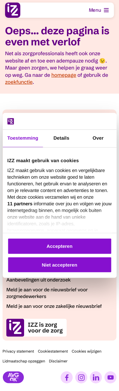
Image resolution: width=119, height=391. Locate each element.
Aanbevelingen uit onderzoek (38, 280)
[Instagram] (81, 377)
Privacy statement (18, 351)
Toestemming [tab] (22, 138)
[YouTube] (110, 377)
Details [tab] (61, 138)
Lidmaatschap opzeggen (24, 361)
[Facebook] (67, 377)
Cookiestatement (53, 351)
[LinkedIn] (96, 377)
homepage (63, 75)
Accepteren (60, 246)
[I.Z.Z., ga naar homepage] (12, 10)
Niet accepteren (59, 265)
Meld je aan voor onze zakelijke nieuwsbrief (54, 306)
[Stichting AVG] (13, 377)
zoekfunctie (18, 82)
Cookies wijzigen (87, 351)
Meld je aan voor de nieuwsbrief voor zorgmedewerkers (47, 293)
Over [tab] (98, 138)
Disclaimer (58, 361)
